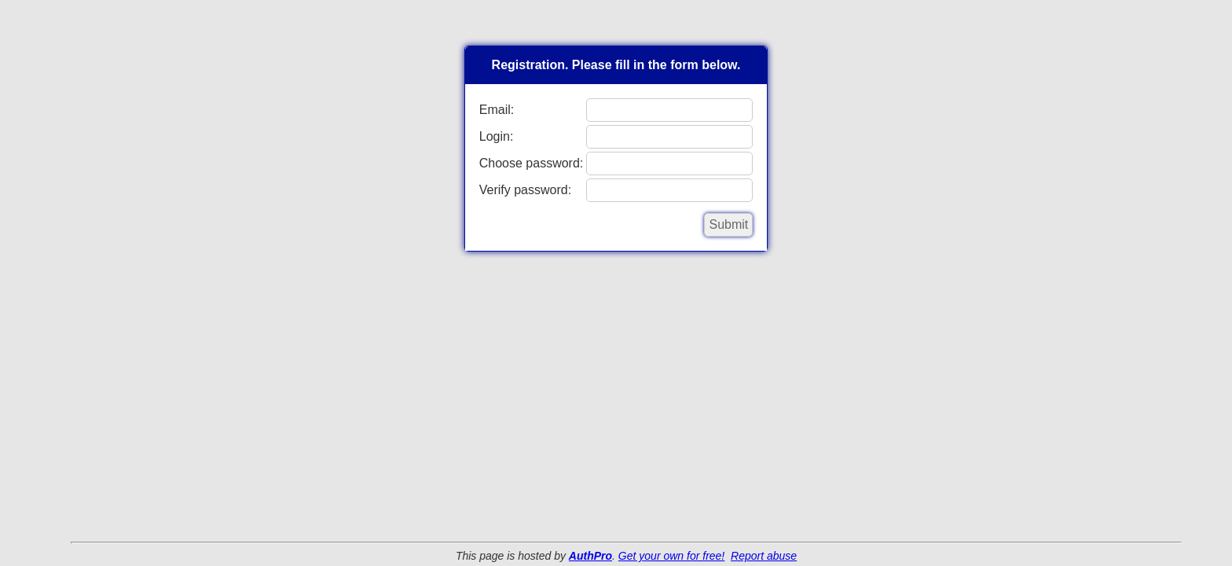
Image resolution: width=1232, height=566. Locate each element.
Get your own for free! (671, 555)
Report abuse (764, 555)
